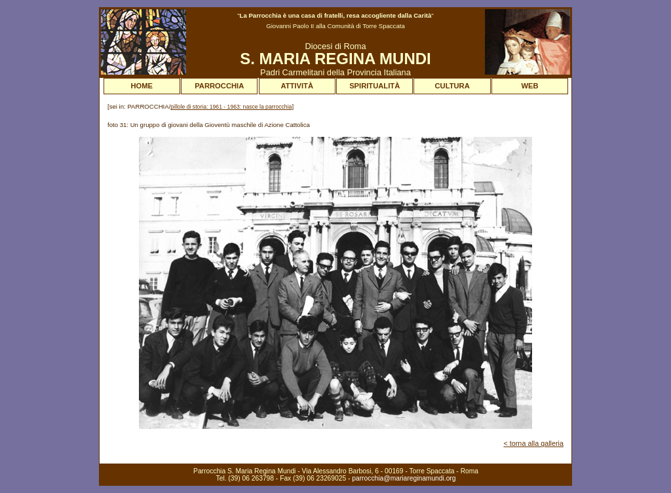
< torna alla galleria (533, 443)
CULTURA (452, 86)
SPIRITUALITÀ (374, 86)
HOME (141, 86)
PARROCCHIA (219, 86)
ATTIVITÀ (296, 86)
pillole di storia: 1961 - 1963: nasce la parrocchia (231, 106)
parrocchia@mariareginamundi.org (403, 478)
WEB (530, 86)
